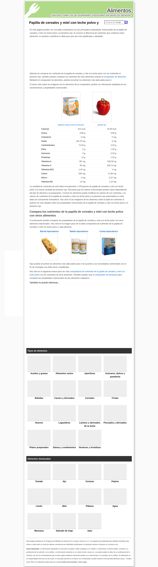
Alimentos (119, 10)
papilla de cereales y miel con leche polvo (71, 125)
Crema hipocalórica (108, 231)
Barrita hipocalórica (49, 231)
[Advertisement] (79, 54)
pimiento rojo (102, 125)
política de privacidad (69, 562)
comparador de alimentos (115, 77)
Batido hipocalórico (79, 231)
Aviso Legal (82, 562)
